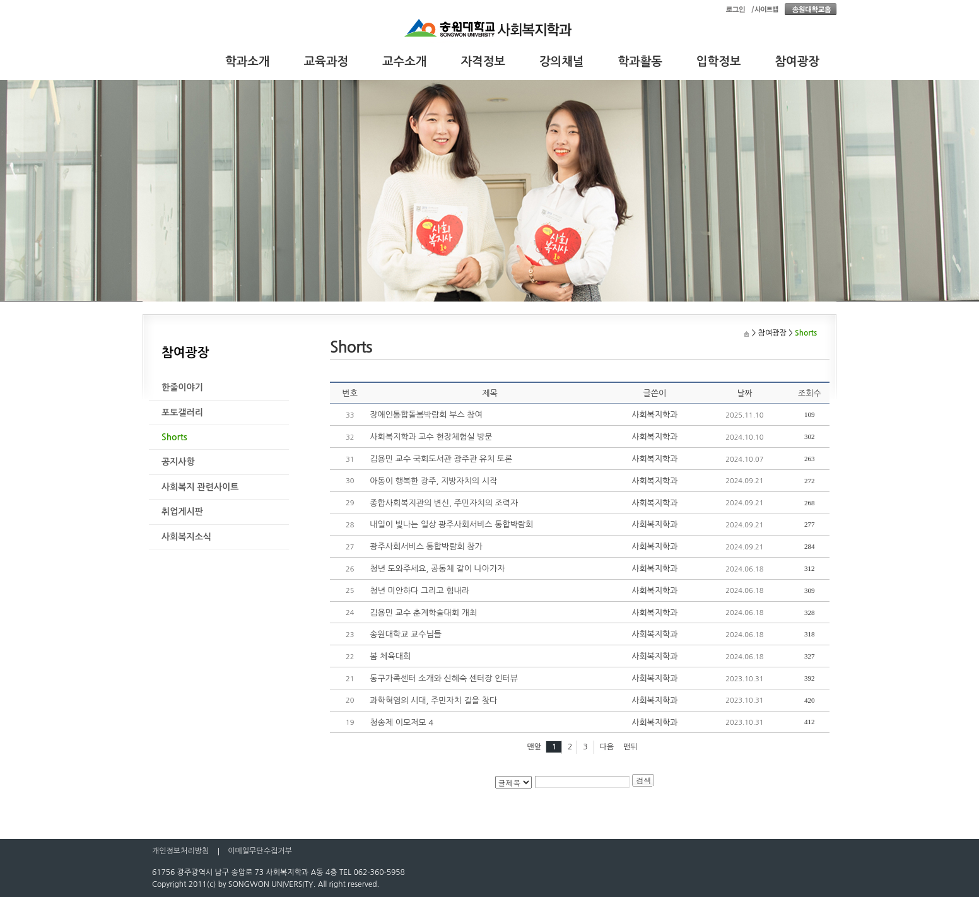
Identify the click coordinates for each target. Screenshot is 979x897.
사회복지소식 (186, 536)
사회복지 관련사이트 (199, 487)
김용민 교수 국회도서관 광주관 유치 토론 (441, 459)
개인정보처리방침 (180, 851)
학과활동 (640, 61)
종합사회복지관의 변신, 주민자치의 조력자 (444, 503)
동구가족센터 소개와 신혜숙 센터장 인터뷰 (444, 678)
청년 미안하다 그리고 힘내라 (419, 591)
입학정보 (718, 61)
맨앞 (534, 747)
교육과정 (326, 61)
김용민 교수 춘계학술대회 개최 (423, 613)
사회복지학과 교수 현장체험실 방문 (431, 437)
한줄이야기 (182, 387)
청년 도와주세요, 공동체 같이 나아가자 (437, 569)
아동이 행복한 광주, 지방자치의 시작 (433, 481)
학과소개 (247, 61)
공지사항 (178, 461)
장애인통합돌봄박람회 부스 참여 (426, 415)
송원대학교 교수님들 (406, 634)
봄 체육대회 (390, 656)
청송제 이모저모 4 (401, 722)
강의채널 (561, 61)
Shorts (174, 437)
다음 (607, 747)
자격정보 (483, 61)
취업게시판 (182, 511)
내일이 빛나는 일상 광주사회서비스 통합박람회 (451, 524)
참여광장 (797, 61)
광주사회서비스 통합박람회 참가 (426, 546)
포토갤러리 (182, 412)
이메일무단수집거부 (260, 851)
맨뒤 (630, 747)
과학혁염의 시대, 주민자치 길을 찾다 (433, 700)
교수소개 (404, 61)
